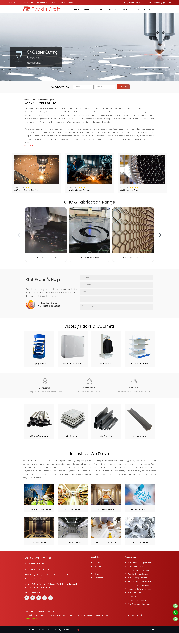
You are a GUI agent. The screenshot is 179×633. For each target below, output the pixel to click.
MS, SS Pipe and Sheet (129, 190)
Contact (148, 9)
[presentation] (19, 239)
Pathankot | (131, 615)
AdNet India (151, 629)
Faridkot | (62, 615)
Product (112, 9)
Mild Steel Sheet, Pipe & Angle (140, 604)
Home (76, 9)
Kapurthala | (100, 615)
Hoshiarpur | (81, 615)
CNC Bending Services (137, 578)
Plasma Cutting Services (138, 570)
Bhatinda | (44, 615)
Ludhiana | (110, 615)
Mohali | (123, 615)
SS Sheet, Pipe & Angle (137, 600)
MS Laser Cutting (89, 261)
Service (98, 9)
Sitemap (76, 629)
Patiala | (139, 615)
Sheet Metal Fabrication (138, 566)
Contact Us (99, 578)
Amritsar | (36, 615)
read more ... (30, 145)
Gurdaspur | (71, 615)
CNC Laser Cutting (46, 261)
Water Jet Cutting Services (139, 589)
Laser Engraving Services (138, 585)
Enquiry (136, 9)
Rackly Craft (19, 187)
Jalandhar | (91, 615)
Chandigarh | (54, 615)
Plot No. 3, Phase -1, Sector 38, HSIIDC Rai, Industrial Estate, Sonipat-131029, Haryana (41, 2)
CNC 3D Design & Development (134, 595)
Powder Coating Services (138, 574)
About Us (98, 566)
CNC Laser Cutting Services (139, 562)
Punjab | (29, 615)
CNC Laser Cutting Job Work (26, 190)
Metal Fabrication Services (78, 190)
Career (124, 9)
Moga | (117, 615)
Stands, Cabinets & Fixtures (139, 581)
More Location (32, 619)
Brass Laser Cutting (133, 261)
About (87, 9)
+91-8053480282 (49, 306)
